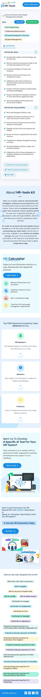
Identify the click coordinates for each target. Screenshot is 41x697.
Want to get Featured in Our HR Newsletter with (15, 509)
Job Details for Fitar (20, 611)
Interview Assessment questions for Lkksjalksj (20, 662)
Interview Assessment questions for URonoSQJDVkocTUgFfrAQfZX (16, 674)
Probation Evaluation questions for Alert (20, 645)
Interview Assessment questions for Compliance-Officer (16, 667)
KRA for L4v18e (10, 596)
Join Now (10, 531)
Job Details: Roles (11, 52)
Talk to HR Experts (31, 5)
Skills (4, 22)
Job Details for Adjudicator (20, 621)
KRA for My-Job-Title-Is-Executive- (20, 581)
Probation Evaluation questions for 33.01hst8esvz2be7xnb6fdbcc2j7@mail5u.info (20, 627)
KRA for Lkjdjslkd (20, 586)
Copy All (19, 22)
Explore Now (12, 275)
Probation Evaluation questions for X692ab (20, 633)
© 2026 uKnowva (9, 693)
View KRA (9, 175)
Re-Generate (32, 22)
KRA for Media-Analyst (28, 596)
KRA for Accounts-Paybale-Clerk (20, 591)
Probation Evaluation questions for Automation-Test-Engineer (16, 639)
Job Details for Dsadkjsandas (20, 606)
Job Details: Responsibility (14, 108)
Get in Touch (12, 466)
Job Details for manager (20, 601)
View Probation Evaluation (16, 170)
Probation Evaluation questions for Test (20, 650)
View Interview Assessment (16, 165)
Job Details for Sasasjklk (20, 616)
